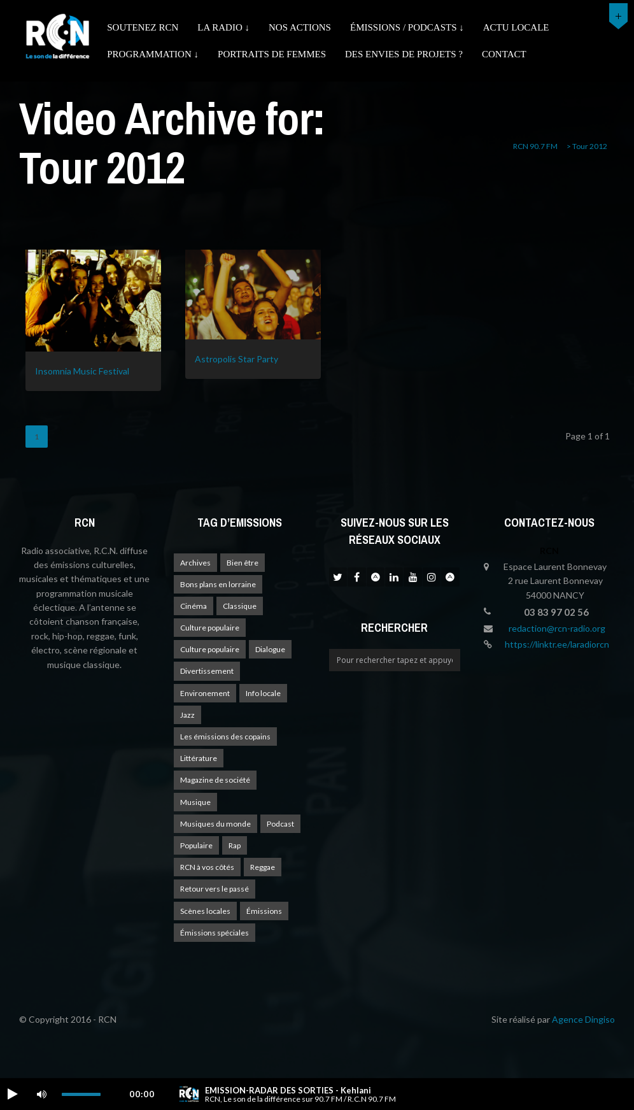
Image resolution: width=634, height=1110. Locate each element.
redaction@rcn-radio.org (557, 628)
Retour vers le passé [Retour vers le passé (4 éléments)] (214, 888)
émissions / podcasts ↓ (407, 27)
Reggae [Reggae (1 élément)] (262, 867)
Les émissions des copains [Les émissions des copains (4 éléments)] (225, 736)
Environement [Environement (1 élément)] (205, 693)
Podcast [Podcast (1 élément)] (280, 824)
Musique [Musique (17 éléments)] (195, 802)
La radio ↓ (223, 27)
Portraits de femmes (272, 54)
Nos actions (300, 27)
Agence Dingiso (583, 1019)
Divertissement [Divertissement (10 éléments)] (207, 671)
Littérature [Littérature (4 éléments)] (198, 758)
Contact (504, 54)
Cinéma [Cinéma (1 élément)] (193, 606)
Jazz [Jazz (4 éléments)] (187, 715)
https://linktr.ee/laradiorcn (557, 644)
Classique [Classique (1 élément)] (240, 606)
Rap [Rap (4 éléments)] (235, 845)
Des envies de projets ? (404, 54)
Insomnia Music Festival (82, 371)
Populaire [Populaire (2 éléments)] (196, 845)
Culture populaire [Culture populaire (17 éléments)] (209, 627)
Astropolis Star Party (236, 358)
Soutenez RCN (142, 27)
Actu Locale (516, 27)
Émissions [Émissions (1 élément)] (264, 911)
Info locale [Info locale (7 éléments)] (263, 693)
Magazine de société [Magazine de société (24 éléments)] (215, 780)
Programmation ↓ (153, 54)
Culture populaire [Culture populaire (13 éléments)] (209, 649)
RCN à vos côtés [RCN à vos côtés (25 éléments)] (207, 867)
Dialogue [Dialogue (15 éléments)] (270, 649)
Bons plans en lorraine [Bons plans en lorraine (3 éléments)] (218, 584)
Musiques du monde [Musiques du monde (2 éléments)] (215, 824)
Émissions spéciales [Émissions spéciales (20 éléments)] (214, 932)
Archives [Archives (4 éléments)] (195, 562)
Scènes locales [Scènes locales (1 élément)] (205, 911)
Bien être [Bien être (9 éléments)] (242, 562)
